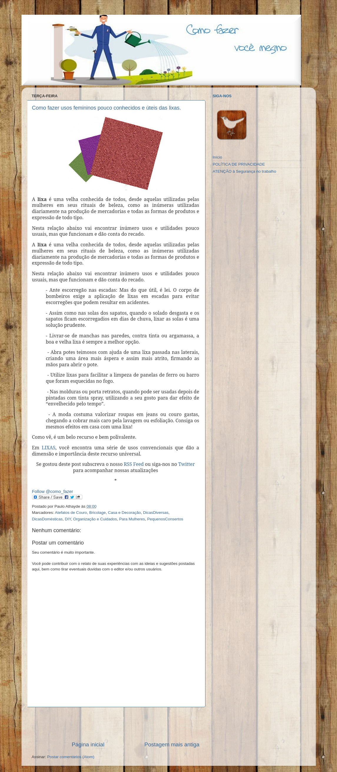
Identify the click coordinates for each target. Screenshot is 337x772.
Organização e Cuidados (95, 519)
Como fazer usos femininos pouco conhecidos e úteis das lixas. (106, 108)
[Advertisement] (116, 724)
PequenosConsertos (165, 519)
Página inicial (88, 744)
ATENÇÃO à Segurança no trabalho (244, 171)
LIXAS (48, 447)
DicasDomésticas (47, 519)
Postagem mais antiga (172, 744)
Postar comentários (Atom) (70, 757)
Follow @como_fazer (52, 491)
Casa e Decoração (124, 512)
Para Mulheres (132, 519)
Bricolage (97, 512)
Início (217, 157)
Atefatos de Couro (71, 512)
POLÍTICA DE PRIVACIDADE (239, 164)
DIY (68, 519)
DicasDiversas (155, 512)
